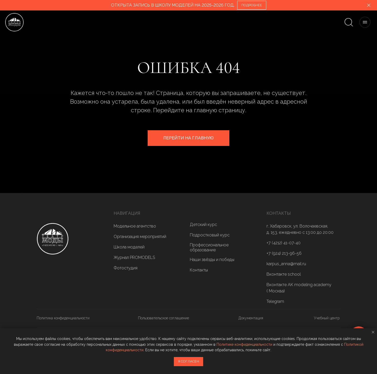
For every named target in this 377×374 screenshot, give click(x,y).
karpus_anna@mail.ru (286, 263)
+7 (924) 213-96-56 (284, 253)
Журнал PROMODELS (134, 257)
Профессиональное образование (209, 247)
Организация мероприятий (140, 236)
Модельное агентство (135, 226)
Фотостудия (125, 267)
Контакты (199, 270)
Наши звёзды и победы (212, 259)
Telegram (275, 301)
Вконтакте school (284, 274)
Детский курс (203, 224)
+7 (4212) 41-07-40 (284, 242)
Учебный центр (327, 318)
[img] (52, 238)
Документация (251, 318)
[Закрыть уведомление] (373, 332)
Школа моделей (129, 247)
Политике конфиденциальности (244, 344)
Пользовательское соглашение (163, 318)
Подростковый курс (210, 235)
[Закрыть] (369, 5)
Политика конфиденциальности (63, 318)
